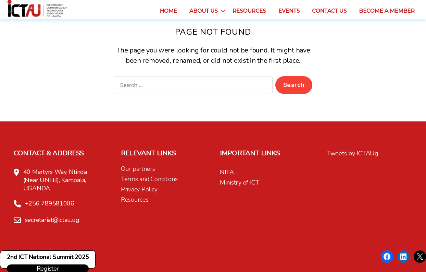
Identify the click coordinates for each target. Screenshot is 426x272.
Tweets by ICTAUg (352, 153)
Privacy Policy (139, 189)
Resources (249, 16)
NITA (227, 172)
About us (203, 16)
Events (289, 16)
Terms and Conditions (149, 179)
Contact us (329, 16)
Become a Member (387, 16)
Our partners (138, 169)
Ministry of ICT (239, 182)
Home (168, 16)
